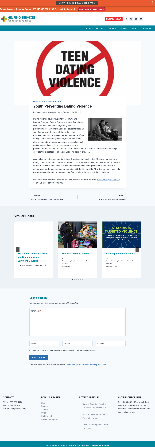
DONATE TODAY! (113, 18)
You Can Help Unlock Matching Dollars (52, 197)
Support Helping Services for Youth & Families (52, 112)
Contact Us (146, 28)
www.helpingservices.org (108, 179)
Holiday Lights (47, 416)
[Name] (44, 343)
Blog (43, 403)
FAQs (43, 413)
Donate (44, 406)
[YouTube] (141, 19)
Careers (44, 409)
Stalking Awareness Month (120, 253)
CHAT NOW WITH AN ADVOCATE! (91, 9)
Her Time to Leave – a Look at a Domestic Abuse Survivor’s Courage (32, 257)
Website (100, 344)
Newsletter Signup (49, 419)
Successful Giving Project (76, 253)
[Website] (111, 343)
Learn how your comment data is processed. (86, 364)
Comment (36, 311)
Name (34, 344)
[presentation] (33, 234)
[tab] (72, 279)
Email (67, 344)
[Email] (77, 343)
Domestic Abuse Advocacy (50, 101)
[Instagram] (136, 19)
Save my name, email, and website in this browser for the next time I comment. (64, 350)
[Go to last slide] (17, 249)
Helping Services (26, 265)
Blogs (35, 101)
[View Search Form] (126, 19)
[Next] (137, 249)
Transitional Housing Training (103, 197)
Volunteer (122, 28)
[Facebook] (131, 19)
